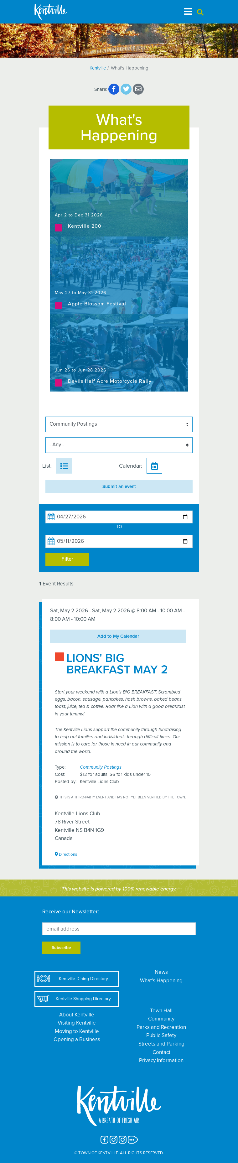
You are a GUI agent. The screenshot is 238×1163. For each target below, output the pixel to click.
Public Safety (161, 1035)
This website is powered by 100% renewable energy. (119, 889)
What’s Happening (161, 980)
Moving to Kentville (77, 1031)
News (161, 972)
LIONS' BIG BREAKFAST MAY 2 (117, 664)
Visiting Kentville (77, 1023)
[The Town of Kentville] (58, 12)
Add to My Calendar (118, 636)
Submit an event (119, 486)
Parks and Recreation (161, 1027)
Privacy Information (161, 1060)
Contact (161, 1052)
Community (161, 1019)
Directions (66, 854)
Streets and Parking (161, 1044)
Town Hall (161, 1011)
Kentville (98, 68)
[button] (200, 12)
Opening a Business (77, 1039)
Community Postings (101, 767)
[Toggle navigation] (188, 11)
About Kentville (76, 1015)
